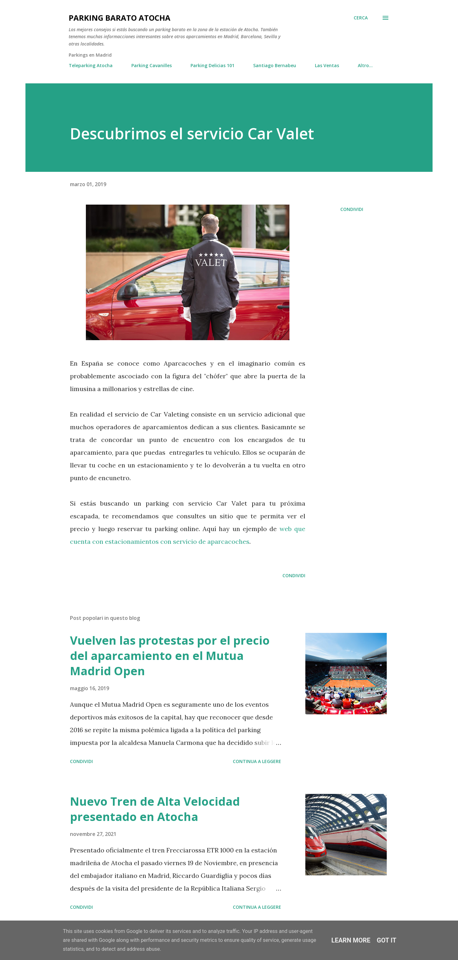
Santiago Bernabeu (274, 65)
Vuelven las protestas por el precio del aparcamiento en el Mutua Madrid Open (170, 656)
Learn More (351, 940)
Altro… (365, 65)
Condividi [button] (351, 209)
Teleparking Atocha (91, 65)
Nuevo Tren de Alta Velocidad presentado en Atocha (155, 809)
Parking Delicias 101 (212, 65)
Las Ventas (327, 65)
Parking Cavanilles (151, 65)
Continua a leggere (257, 761)
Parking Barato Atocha (119, 17)
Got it (387, 940)
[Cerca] (361, 18)
